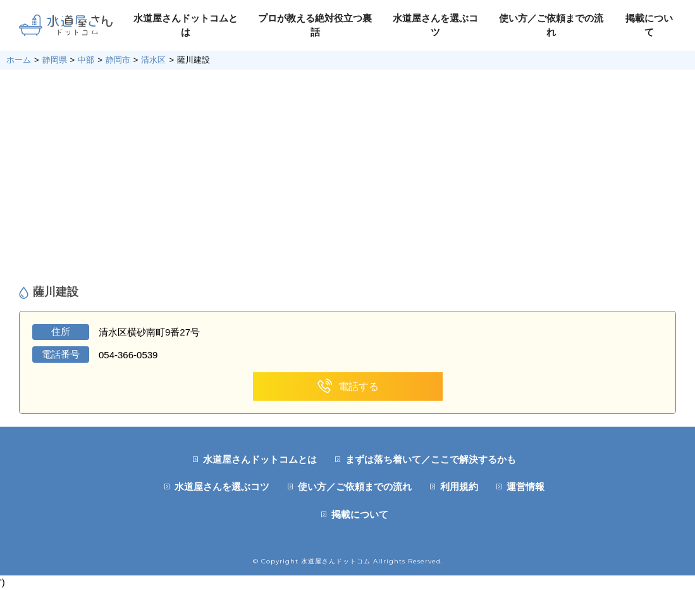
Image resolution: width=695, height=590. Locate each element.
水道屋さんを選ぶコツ (222, 486)
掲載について (359, 514)
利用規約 (459, 486)
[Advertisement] (347, 177)
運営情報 (525, 486)
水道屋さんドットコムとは (260, 459)
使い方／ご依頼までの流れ (355, 486)
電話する (347, 386)
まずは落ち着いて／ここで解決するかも (430, 459)
